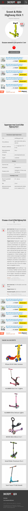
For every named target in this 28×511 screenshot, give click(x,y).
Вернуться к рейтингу (14, 52)
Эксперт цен (14, 2)
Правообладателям (11, 507)
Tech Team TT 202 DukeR (14, 485)
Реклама (5, 498)
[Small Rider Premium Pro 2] (14, 450)
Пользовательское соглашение (9, 505)
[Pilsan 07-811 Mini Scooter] (14, 353)
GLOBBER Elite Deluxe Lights (14, 413)
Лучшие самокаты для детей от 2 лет (14, 42)
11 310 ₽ (15, 88)
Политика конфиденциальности (12, 506)
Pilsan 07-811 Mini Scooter (14, 364)
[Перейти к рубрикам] (3, 2)
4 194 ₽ (15, 68)
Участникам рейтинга (8, 500)
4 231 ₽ (15, 74)
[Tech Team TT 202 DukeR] (14, 474)
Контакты (19, 503)
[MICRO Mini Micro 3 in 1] (14, 426)
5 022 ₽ (15, 81)
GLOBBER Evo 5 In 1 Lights (14, 388)
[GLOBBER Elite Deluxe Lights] (14, 402)
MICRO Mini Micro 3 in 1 (14, 437)
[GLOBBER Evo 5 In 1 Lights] (14, 377)
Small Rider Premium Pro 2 (14, 461)
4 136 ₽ (15, 61)
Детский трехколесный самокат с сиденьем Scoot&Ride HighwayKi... (14, 58)
